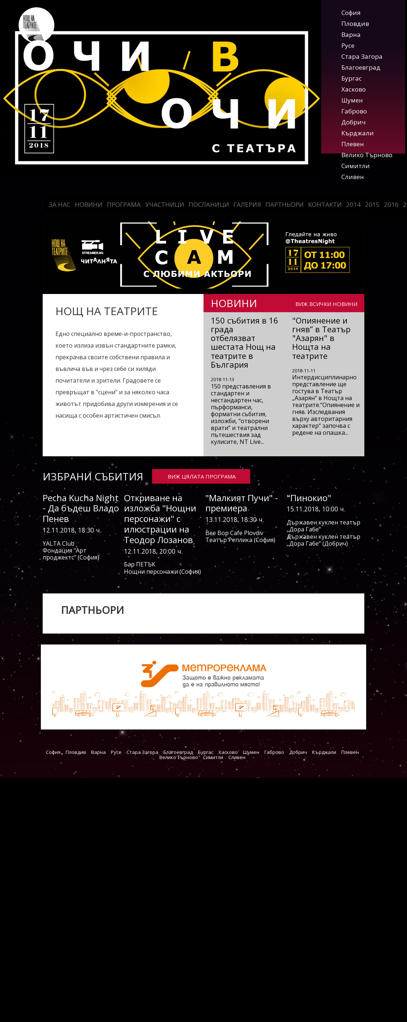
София (351, 12)
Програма (124, 204)
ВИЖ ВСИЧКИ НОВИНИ (326, 303)
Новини (88, 204)
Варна (351, 34)
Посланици (209, 204)
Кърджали (357, 133)
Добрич (353, 122)
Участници (164, 204)
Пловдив (355, 23)
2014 (353, 204)
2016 (391, 204)
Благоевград (360, 67)
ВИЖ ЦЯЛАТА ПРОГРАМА (202, 476)
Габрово (354, 111)
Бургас (351, 78)
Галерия (247, 204)
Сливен (352, 177)
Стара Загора (362, 56)
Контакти (325, 204)
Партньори (284, 204)
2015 (372, 204)
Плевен (352, 144)
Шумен (352, 100)
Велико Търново (366, 155)
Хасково (353, 89)
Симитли (355, 166)
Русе (347, 45)
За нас (59, 204)
